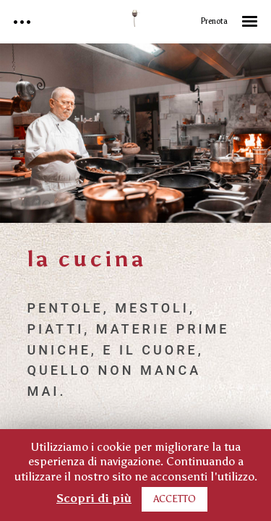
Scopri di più (94, 498)
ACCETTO (174, 499)
